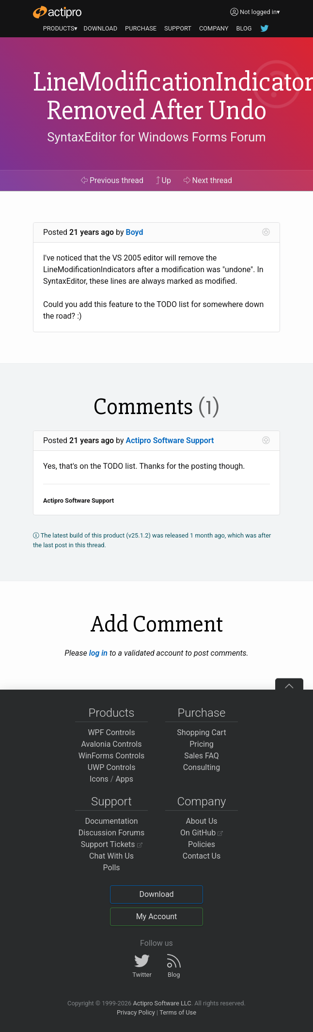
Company (201, 801)
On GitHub (201, 832)
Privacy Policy (136, 1012)
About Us (201, 821)
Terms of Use (177, 1012)
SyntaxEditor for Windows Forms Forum (156, 137)
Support (111, 801)
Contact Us (202, 856)
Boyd (134, 232)
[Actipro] (57, 12)
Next (208, 180)
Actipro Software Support (170, 440)
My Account (156, 916)
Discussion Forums (111, 832)
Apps (124, 779)
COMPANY (214, 28)
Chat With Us (111, 856)
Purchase (202, 713)
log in (98, 653)
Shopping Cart (201, 732)
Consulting (201, 767)
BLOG (243, 28)
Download (156, 894)
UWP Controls (112, 767)
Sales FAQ (201, 755)
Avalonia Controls (111, 744)
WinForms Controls (111, 755)
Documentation (111, 821)
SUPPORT (177, 28)
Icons (99, 779)
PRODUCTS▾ (60, 28)
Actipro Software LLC (162, 1003)
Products (112, 713)
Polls (111, 867)
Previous (112, 180)
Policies (201, 844)
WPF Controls (111, 732)
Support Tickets (111, 844)
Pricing (201, 744)
